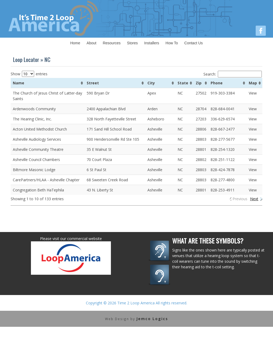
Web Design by (136, 318)
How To (172, 43)
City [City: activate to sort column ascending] (151, 82)
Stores (132, 43)
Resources (112, 43)
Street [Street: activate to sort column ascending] (93, 82)
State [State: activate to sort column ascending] (183, 82)
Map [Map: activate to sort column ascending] (253, 82)
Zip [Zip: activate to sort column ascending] (199, 82)
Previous (239, 198)
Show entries (29, 73)
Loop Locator (26, 59)
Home (75, 43)
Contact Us (193, 43)
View (253, 93)
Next (254, 198)
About (92, 43)
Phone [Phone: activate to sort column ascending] (217, 82)
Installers (151, 43)
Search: (232, 74)
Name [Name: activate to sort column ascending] (18, 82)
